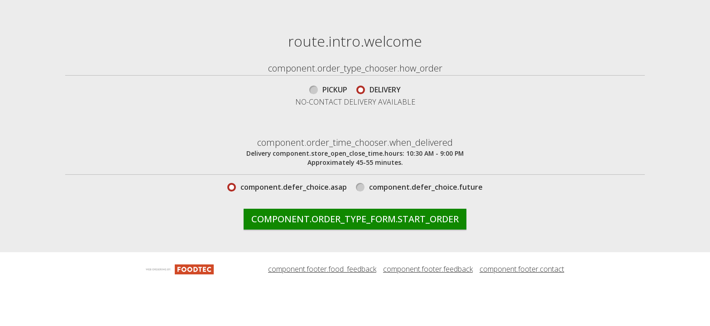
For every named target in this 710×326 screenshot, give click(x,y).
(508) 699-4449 (674, 9)
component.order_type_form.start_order (355, 277)
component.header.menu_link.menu (243, 9)
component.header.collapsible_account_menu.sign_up (281, 48)
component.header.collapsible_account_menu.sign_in (280, 29)
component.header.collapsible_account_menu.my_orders (438, 9)
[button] (109, 21)
